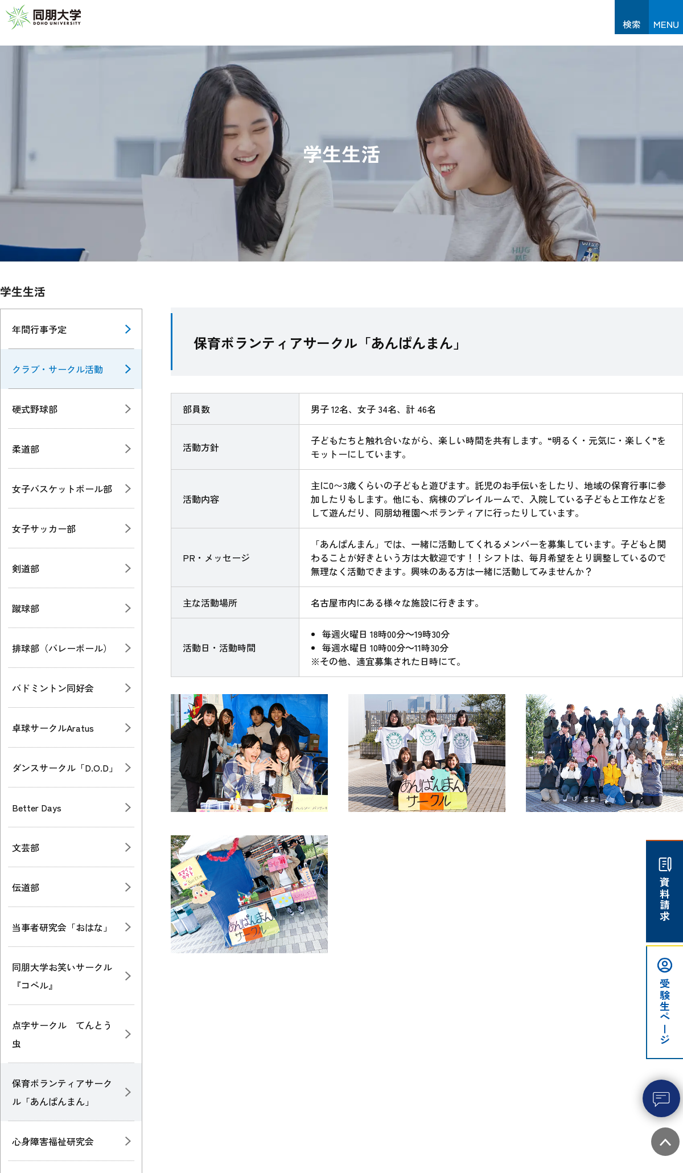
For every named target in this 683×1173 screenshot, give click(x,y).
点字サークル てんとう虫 (62, 1034)
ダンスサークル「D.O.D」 (65, 767)
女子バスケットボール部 (62, 488)
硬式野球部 (34, 409)
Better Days (36, 807)
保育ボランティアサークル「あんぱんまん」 (62, 1092)
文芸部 (25, 847)
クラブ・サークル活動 (57, 369)
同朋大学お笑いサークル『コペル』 (62, 976)
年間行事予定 (39, 329)
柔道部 (25, 449)
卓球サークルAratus (53, 728)
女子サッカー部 (44, 528)
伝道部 (25, 887)
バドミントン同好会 (53, 688)
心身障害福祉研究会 (53, 1141)
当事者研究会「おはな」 (62, 927)
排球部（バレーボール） (62, 648)
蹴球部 (25, 608)
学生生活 (23, 291)
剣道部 (25, 568)
